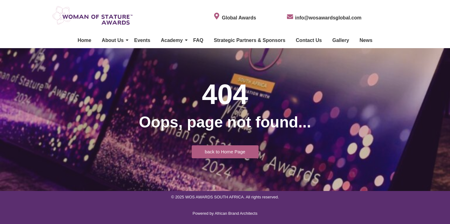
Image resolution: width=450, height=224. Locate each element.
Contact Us (309, 40)
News (366, 40)
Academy (173, 40)
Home (84, 40)
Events (142, 40)
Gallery (340, 40)
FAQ (198, 40)
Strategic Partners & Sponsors (249, 40)
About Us (114, 40)
